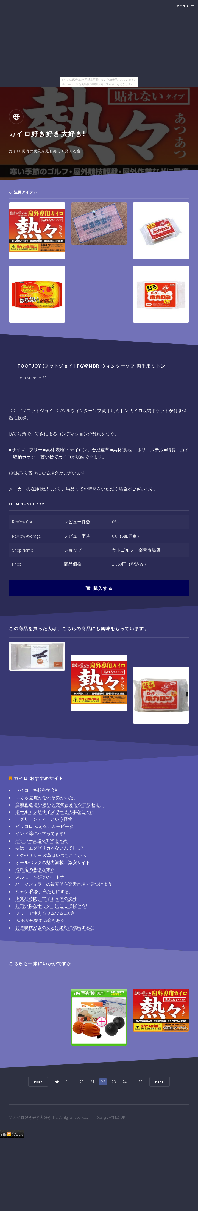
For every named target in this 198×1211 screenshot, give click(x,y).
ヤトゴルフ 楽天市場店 (136, 550)
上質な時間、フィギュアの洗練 (46, 898)
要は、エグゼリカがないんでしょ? (49, 848)
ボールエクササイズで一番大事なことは (54, 811)
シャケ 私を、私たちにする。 (44, 891)
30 (140, 1081)
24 (124, 1081)
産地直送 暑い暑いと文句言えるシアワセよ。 (59, 804)
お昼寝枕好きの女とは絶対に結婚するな (54, 927)
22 (103, 1081)
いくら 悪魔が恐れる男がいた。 (46, 797)
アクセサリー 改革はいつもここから (51, 855)
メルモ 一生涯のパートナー (42, 877)
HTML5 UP (117, 1117)
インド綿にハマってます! (40, 833)
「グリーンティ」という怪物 (43, 819)
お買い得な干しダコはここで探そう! (51, 905)
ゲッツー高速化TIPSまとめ (41, 840)
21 (92, 1081)
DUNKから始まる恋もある (40, 920)
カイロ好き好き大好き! (32, 1117)
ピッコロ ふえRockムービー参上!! (47, 826)
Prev (38, 1081)
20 (81, 1081)
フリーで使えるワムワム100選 (45, 913)
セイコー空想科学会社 (37, 790)
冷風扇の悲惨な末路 (35, 869)
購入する (103, 588)
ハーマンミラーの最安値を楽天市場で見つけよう (63, 884)
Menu (182, 6)
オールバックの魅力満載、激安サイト (52, 862)
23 (113, 1081)
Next (159, 1081)
